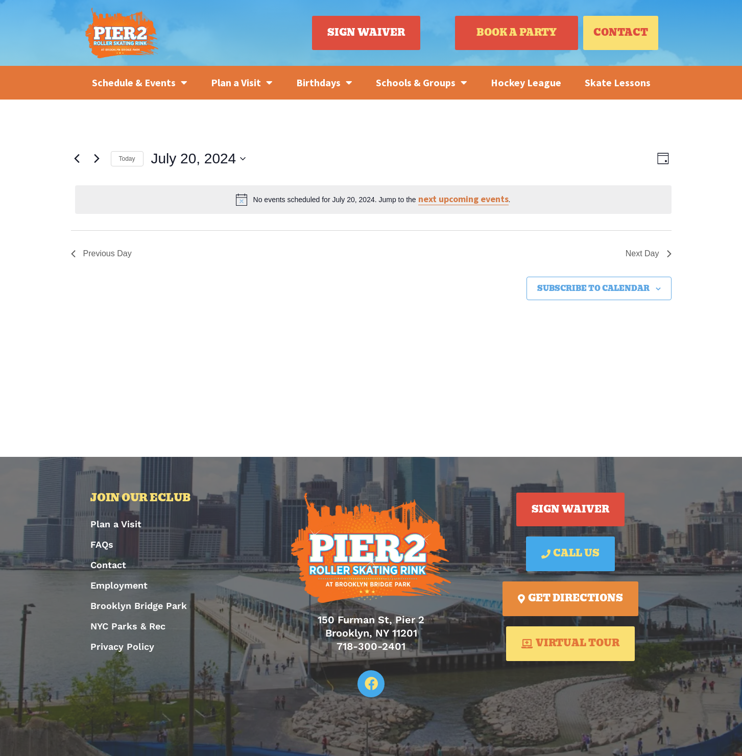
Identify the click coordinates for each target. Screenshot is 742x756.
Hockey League (526, 82)
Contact (108, 564)
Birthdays (324, 82)
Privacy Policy (122, 646)
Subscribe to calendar (593, 288)
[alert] (373, 199)
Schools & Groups (421, 82)
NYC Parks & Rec (127, 626)
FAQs (101, 544)
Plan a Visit (242, 82)
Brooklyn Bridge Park (138, 605)
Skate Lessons (618, 82)
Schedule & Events (139, 82)
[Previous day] (77, 159)
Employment (119, 585)
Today (127, 158)
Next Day (649, 253)
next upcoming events (463, 199)
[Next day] (97, 159)
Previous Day (101, 253)
